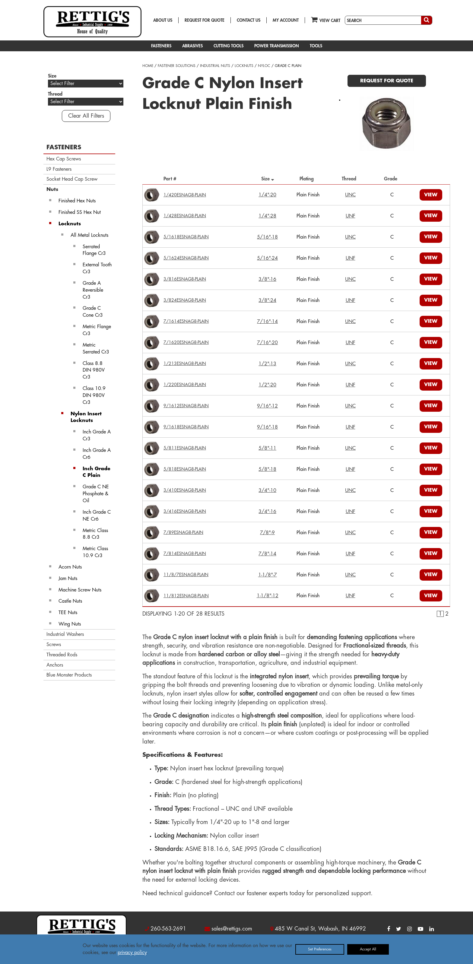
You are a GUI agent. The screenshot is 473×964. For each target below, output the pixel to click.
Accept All (368, 949)
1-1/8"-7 (267, 574)
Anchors (54, 665)
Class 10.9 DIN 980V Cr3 (94, 395)
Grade (392, 178)
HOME (147, 66)
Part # (171, 178)
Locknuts (70, 223)
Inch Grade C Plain (96, 472)
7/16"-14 (267, 321)
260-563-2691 (168, 928)
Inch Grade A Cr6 (97, 454)
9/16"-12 (267, 406)
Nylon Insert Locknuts (86, 417)
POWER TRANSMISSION (276, 46)
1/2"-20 (267, 384)
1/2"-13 (267, 363)
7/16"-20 (267, 342)
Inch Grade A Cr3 (97, 435)
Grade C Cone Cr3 (93, 312)
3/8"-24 (267, 300)
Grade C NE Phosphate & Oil (96, 493)
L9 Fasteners (58, 169)
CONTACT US (248, 20)
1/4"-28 (267, 216)
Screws (53, 644)
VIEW (430, 194)
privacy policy (132, 952)
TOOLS (316, 46)
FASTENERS (161, 46)
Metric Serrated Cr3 (96, 348)
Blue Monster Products (69, 675)
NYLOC (264, 66)
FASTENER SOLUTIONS (176, 66)
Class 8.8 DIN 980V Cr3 (94, 370)
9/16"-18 (267, 427)
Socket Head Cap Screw (71, 179)
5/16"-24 (267, 258)
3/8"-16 (267, 279)
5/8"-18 (267, 469)
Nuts (52, 189)
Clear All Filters (86, 116)
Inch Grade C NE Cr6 (97, 516)
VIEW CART (325, 19)
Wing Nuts (70, 624)
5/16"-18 (267, 237)
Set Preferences (320, 949)
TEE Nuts (68, 612)
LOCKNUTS (244, 66)
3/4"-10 (267, 490)
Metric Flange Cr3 (97, 330)
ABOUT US (162, 20)
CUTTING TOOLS (228, 46)
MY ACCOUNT (286, 20)
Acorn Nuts (70, 567)
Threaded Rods (61, 654)
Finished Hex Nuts (77, 200)
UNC (350, 194)
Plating (308, 178)
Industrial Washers (65, 634)
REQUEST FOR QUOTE (204, 20)
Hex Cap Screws (63, 159)
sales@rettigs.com (231, 928)
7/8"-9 (267, 532)
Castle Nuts (70, 601)
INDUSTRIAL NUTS (215, 66)
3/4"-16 (267, 511)
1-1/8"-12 (267, 595)
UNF (350, 216)
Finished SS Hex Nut (80, 212)
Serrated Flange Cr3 (94, 250)
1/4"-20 (267, 194)
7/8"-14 (267, 553)
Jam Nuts (68, 578)
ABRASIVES (192, 46)
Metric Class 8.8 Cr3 (95, 534)
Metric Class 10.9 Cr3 (95, 552)
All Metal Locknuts (89, 235)
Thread (350, 178)
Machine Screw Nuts (80, 590)
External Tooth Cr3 (97, 268)
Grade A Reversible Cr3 (93, 290)
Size (267, 178)
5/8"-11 (267, 448)
